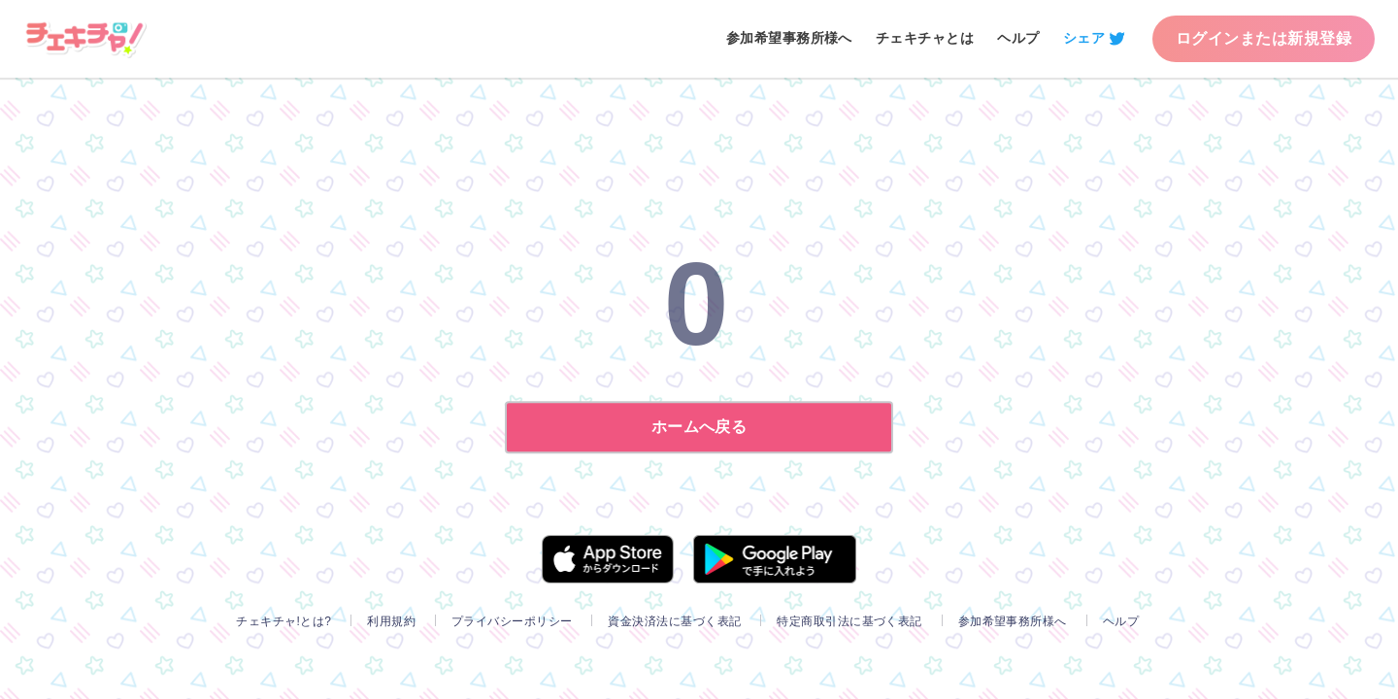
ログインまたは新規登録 (1263, 38)
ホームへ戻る (699, 426)
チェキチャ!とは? (283, 621)
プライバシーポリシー (512, 621)
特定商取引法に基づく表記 (849, 621)
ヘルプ (1018, 38)
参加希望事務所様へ (789, 38)
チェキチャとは (925, 38)
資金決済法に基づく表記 (674, 621)
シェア (1084, 38)
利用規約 (391, 621)
